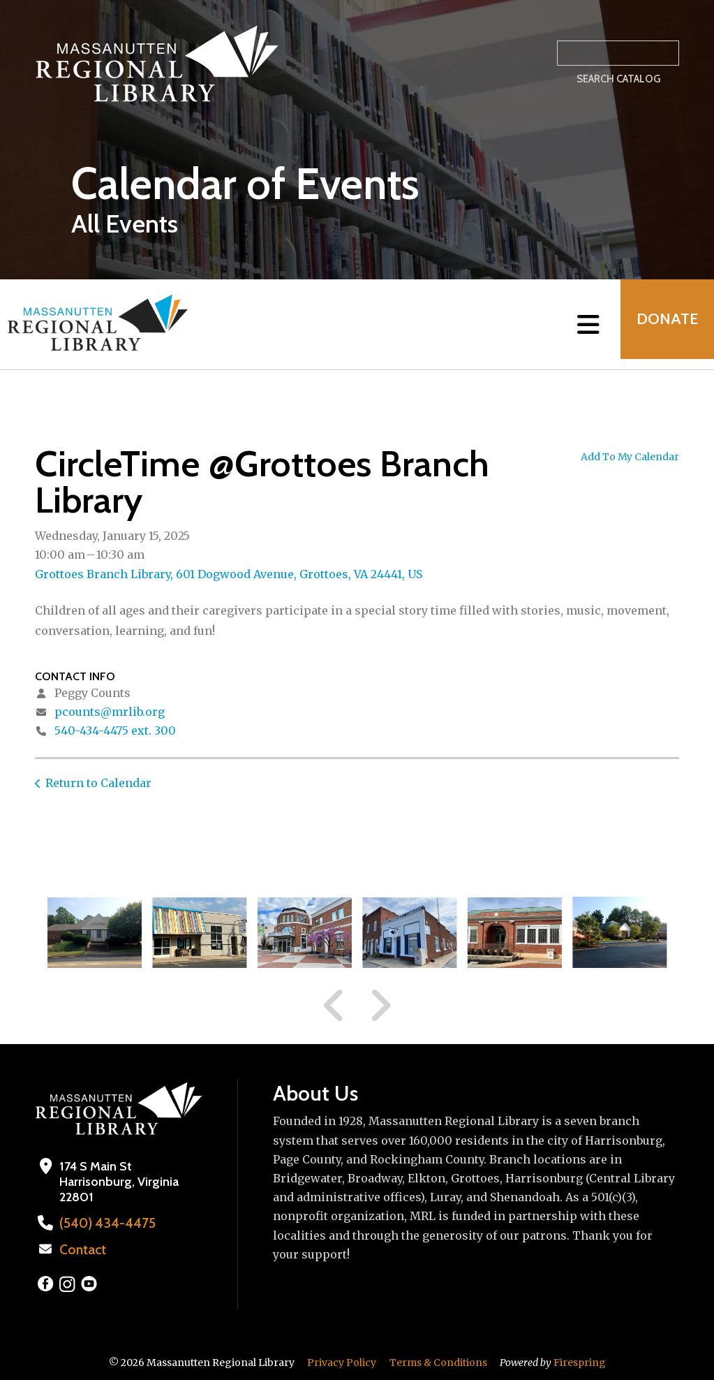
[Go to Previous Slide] (334, 1006)
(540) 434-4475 (103, 1223)
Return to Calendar (98, 783)
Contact (81, 1248)
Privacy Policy (341, 1361)
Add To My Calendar (630, 456)
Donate (662, 324)
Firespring (579, 1361)
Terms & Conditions (438, 1361)
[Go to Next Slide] (380, 1006)
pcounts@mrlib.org (109, 712)
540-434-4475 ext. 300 (115, 730)
